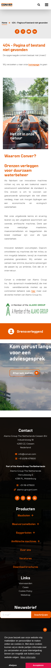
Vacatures (25, 558)
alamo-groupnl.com (25, 489)
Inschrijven (41, 614)
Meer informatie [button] (27, 657)
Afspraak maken (23, 372)
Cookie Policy (25, 591)
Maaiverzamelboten (24, 524)
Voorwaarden (25, 583)
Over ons (25, 549)
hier (33, 291)
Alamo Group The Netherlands (31, 466)
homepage (33, 64)
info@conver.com (25, 454)
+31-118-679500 (25, 485)
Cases (25, 587)
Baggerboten (24, 532)
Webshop (25, 595)
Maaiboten (24, 515)
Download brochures (25, 566)
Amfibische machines (23, 541)
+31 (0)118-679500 (25, 458)
